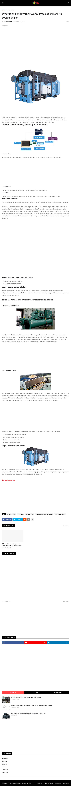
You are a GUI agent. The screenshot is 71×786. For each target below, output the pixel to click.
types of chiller (30, 514)
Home (3, 10)
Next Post (65, 601)
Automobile (5, 758)
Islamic (4, 767)
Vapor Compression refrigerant (44, 514)
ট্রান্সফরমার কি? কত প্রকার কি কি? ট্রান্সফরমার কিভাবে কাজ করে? (28, 713)
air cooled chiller (10, 10)
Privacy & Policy (48, 783)
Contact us (66, 783)
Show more (66, 526)
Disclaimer (58, 783)
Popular (13, 692)
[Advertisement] (35, 46)
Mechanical (21, 514)
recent (35, 692)
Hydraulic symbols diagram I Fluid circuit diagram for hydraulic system (31, 705)
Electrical (4, 764)
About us (39, 783)
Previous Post (6, 601)
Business (4, 761)
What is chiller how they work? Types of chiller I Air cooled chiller (11, 545)
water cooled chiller (60, 514)
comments (58, 692)
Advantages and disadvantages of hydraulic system (26, 697)
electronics (5, 772)
